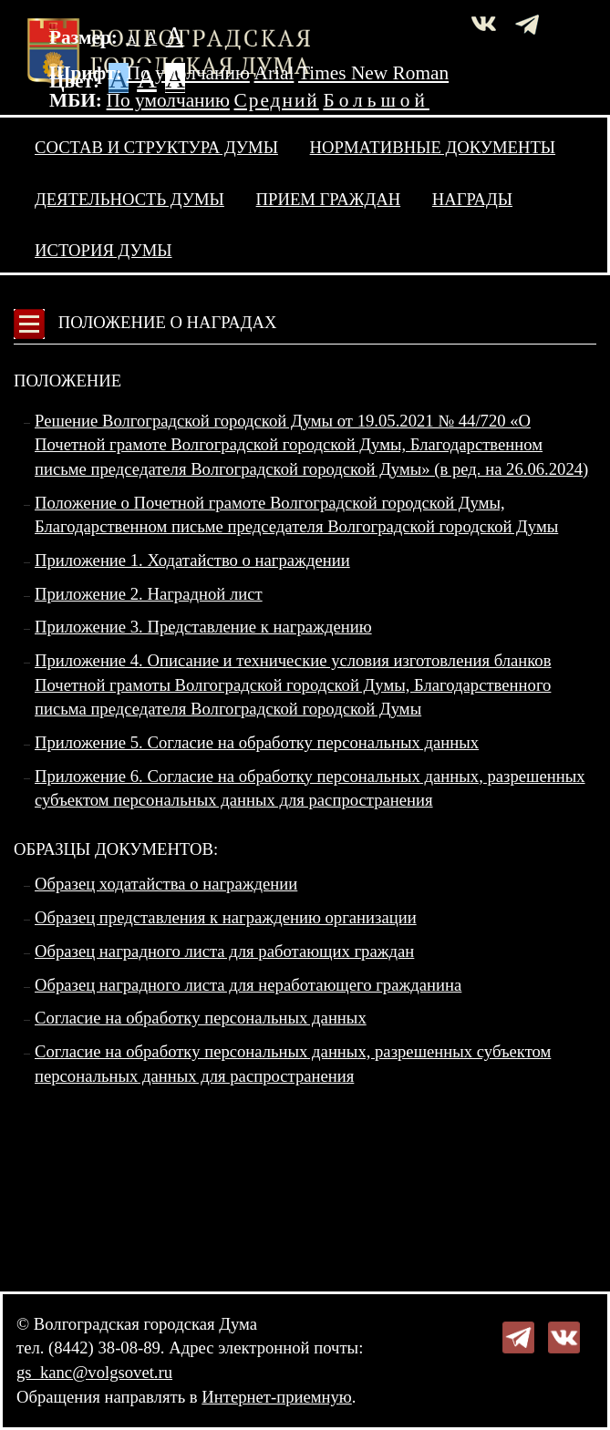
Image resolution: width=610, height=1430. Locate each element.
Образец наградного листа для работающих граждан (224, 951)
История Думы (103, 250)
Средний (276, 100)
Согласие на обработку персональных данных (201, 1017)
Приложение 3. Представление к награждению (203, 626)
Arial (274, 73)
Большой (376, 100)
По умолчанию (188, 73)
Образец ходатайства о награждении (166, 883)
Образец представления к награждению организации (226, 917)
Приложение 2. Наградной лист (149, 593)
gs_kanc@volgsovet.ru (94, 1372)
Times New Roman (373, 73)
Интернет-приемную (276, 1396)
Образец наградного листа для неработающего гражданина (248, 984)
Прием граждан (328, 199)
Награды (472, 199)
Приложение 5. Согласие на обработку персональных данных (257, 742)
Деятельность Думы (129, 199)
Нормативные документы (432, 147)
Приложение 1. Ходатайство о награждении (192, 560)
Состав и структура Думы (156, 147)
